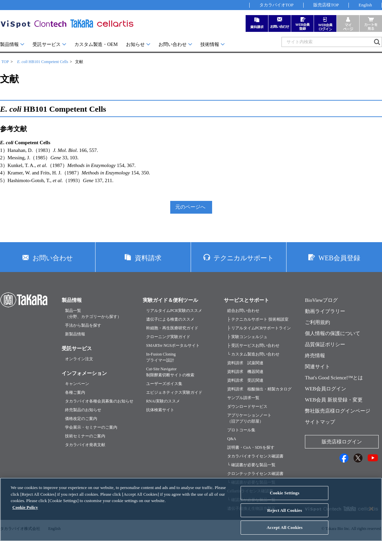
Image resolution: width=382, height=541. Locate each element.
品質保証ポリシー (325, 344)
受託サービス (47, 44)
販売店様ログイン (342, 441)
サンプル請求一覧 (243, 397)
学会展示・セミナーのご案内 (91, 427)
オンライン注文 (79, 359)
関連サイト (317, 366)
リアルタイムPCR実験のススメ (174, 310)
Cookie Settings (284, 499)
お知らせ (135, 44)
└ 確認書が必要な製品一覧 (251, 465)
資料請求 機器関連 (245, 371)
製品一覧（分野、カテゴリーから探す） (93, 313)
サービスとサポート (246, 300)
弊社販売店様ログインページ (337, 411)
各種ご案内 (75, 392)
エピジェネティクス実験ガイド (174, 392)
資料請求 (148, 258)
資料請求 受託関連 (245, 380)
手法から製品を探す (83, 325)
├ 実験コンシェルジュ (247, 336)
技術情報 (209, 44)
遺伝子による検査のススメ (170, 319)
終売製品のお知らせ (83, 410)
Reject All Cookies (284, 516)
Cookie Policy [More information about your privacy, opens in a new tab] (25, 513)
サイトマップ (320, 422)
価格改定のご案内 (81, 418)
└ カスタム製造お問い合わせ (253, 354)
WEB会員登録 (339, 258)
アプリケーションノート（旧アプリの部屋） (249, 418)
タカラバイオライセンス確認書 (255, 456)
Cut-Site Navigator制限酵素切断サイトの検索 (170, 372)
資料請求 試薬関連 (245, 363)
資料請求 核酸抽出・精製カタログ (259, 389)
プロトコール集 (241, 430)
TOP (5, 61)
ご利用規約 (317, 322)
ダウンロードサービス (247, 406)
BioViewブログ (321, 300)
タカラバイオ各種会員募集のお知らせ (99, 401)
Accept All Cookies (285, 533)
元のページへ (190, 207)
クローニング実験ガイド (168, 336)
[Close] (371, 515)
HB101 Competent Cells (42, 61)
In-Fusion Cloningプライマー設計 (161, 357)
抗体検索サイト (160, 410)
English (365, 4)
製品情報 (9, 44)
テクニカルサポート (243, 258)
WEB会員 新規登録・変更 (334, 399)
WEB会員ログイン (325, 388)
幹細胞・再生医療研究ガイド (172, 328)
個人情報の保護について (332, 333)
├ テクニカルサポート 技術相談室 (258, 319)
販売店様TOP (326, 4)
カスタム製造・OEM (96, 44)
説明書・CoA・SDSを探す (250, 447)
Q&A (231, 438)
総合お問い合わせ (243, 310)
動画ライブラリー (325, 311)
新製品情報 (75, 334)
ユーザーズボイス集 (164, 383)
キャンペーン (77, 383)
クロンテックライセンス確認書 (255, 473)
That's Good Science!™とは (334, 377)
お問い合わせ (172, 44)
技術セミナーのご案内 (85, 436)
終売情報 (315, 355)
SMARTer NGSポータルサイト (173, 345)
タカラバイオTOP (276, 4)
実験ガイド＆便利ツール (170, 300)
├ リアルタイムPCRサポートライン (259, 328)
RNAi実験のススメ (163, 401)
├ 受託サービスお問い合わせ (253, 345)
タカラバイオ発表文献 (85, 444)
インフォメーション (84, 373)
